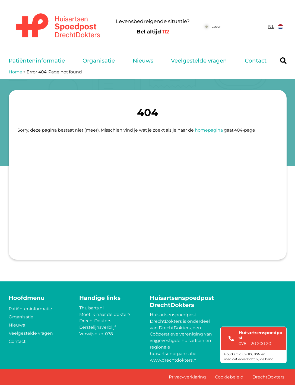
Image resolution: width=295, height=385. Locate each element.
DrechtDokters (95, 320)
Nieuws (143, 60)
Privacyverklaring (187, 377)
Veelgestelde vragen (199, 60)
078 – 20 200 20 (255, 343)
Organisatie (99, 60)
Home (15, 71)
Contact (256, 60)
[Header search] (283, 60)
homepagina (209, 130)
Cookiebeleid (229, 377)
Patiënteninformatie (37, 60)
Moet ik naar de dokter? (105, 314)
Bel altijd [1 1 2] (153, 32)
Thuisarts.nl (91, 308)
